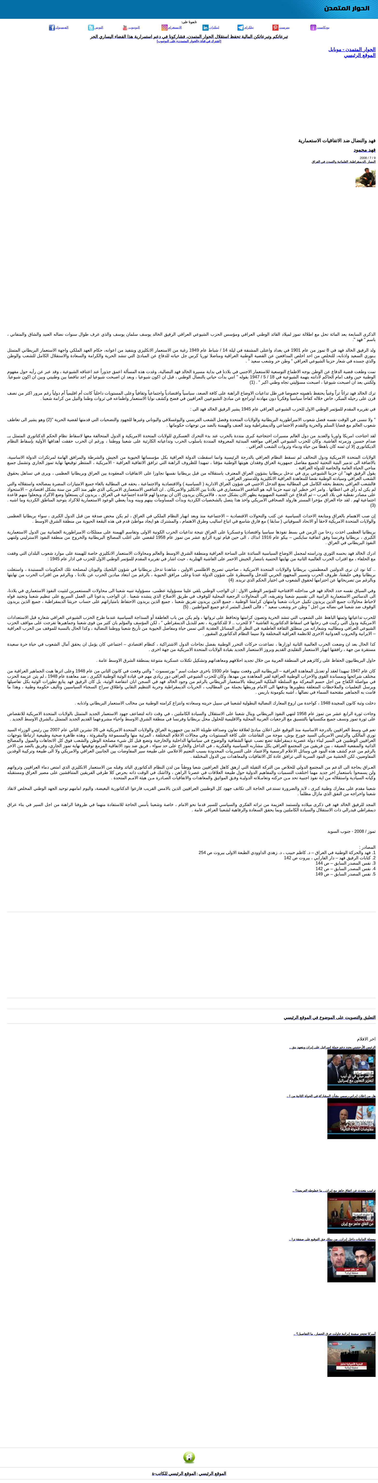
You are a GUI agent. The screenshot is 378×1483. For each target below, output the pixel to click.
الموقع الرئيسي (360, 55)
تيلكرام (245, 27)
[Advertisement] (231, 92)
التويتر (95, 27)
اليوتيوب (131, 27)
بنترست (281, 27)
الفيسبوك (59, 27)
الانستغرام (172, 27)
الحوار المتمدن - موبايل (352, 49)
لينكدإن (210, 27)
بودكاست (320, 27)
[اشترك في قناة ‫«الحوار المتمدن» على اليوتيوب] (189, 41)
